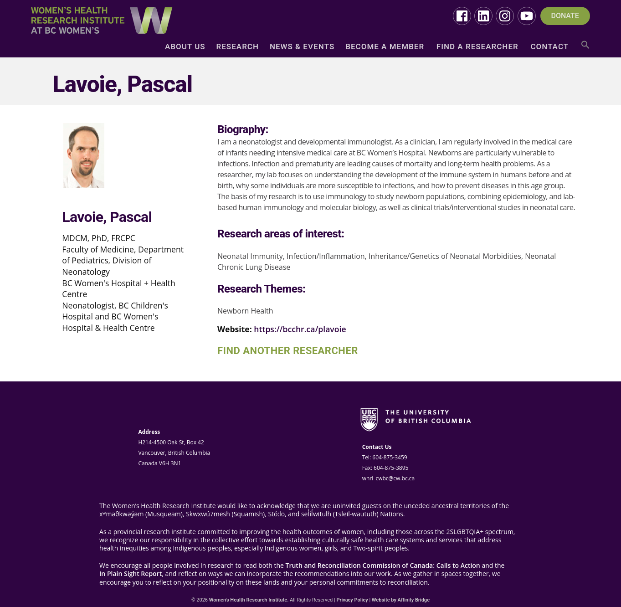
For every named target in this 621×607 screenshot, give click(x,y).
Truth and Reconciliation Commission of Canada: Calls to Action (383, 565)
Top (599, 585)
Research (237, 47)
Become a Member (384, 47)
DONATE (565, 15)
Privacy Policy (352, 600)
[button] (585, 48)
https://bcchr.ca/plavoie (300, 329)
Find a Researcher (477, 47)
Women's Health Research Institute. (249, 600)
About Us (185, 47)
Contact (549, 47)
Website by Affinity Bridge (401, 600)
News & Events (302, 47)
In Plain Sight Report (130, 574)
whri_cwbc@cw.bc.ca (388, 478)
